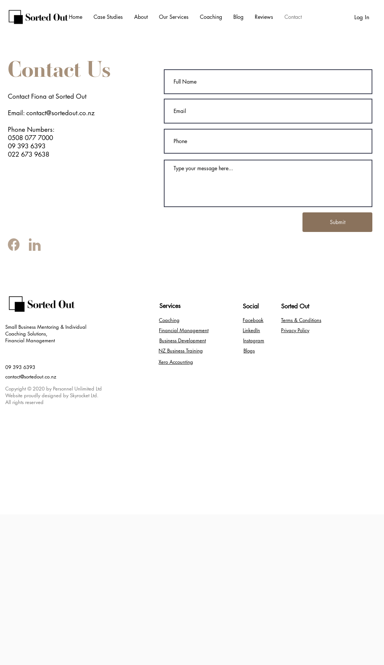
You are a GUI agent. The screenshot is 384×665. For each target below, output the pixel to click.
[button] (173, 17)
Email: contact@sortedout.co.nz (51, 113)
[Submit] (337, 222)
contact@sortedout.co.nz (30, 376)
